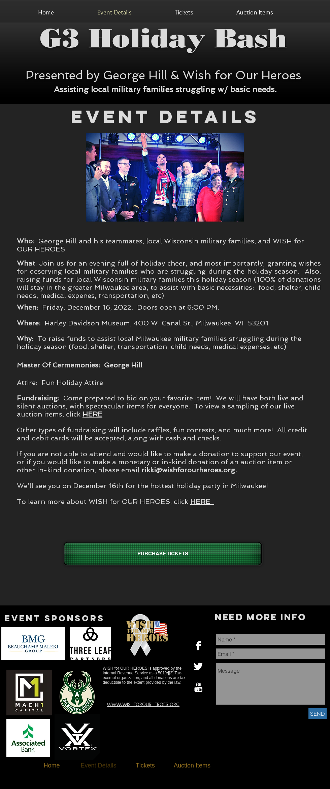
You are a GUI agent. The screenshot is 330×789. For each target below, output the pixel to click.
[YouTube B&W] (198, 687)
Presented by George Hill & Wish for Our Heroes (163, 75)
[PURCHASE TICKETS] (163, 553)
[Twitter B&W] (198, 666)
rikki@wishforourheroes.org (188, 470)
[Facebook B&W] (198, 645)
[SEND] (317, 713)
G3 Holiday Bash (163, 38)
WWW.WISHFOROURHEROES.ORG (143, 704)
